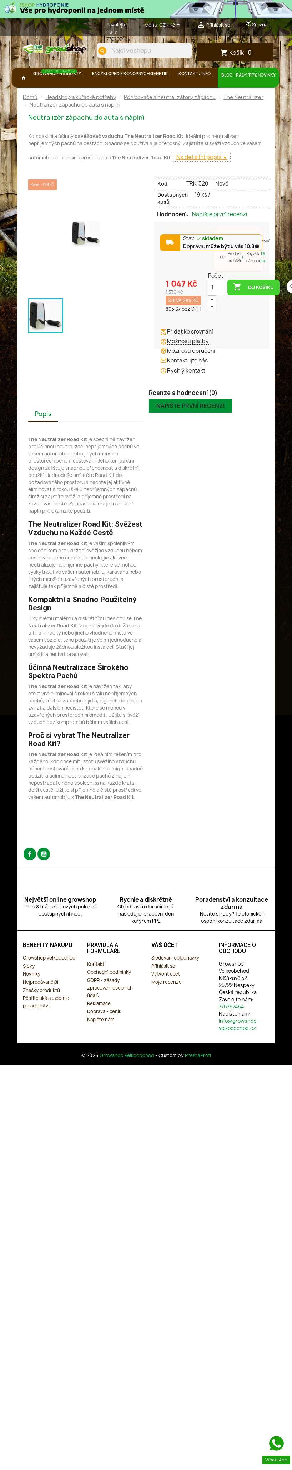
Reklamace (99, 1022)
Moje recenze (166, 1000)
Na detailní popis (199, 176)
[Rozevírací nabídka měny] (170, 25)
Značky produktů (41, 1009)
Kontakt (95, 983)
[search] (179, 75)
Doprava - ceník (104, 1030)
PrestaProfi (198, 1074)
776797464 (118, 39)
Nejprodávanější (40, 1000)
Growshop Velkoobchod (127, 1074)
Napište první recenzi (219, 233)
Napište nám (100, 1038)
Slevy (29, 984)
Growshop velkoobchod (49, 976)
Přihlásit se (163, 984)
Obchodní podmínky (109, 991)
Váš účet (164, 963)
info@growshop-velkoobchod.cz (239, 1043)
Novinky (31, 993)
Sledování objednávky (175, 976)
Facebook (30, 873)
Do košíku (253, 305)
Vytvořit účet (165, 993)
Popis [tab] (43, 432)
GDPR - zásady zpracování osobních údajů (110, 1006)
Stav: (203, 257)
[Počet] (216, 306)
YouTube (43, 873)
